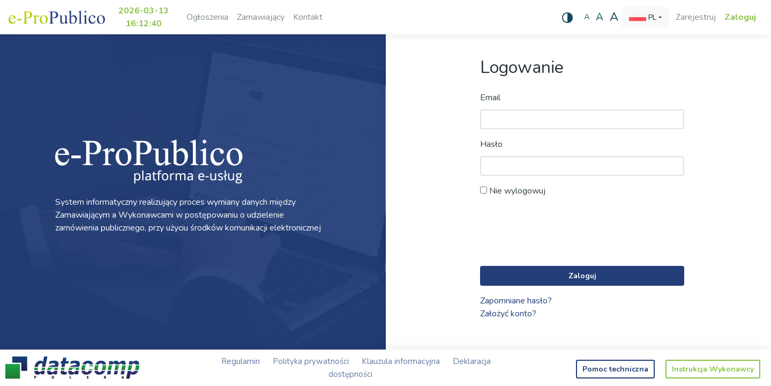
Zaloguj (740, 17)
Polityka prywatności (311, 361)
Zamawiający (261, 17)
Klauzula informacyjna (401, 361)
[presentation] (561, 232)
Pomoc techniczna (615, 369)
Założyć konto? (508, 314)
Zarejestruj (696, 17)
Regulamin (240, 361)
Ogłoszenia (207, 17)
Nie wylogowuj (512, 191)
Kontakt (308, 17)
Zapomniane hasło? (516, 301)
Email (490, 97)
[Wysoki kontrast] (567, 17)
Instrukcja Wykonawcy (713, 369)
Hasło (491, 144)
